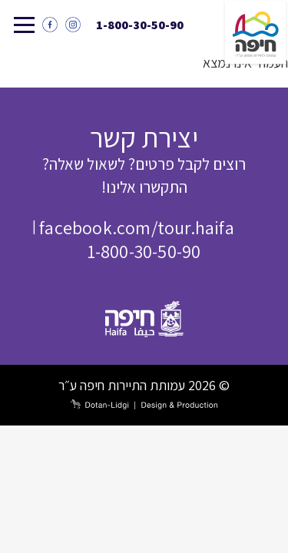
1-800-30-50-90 (140, 25)
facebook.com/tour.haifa (136, 227)
